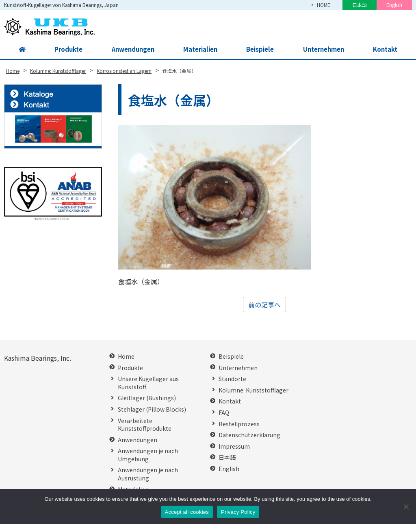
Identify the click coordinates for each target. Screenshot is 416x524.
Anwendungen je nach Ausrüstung (148, 474)
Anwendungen (130, 50)
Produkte (66, 50)
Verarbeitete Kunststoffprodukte (144, 425)
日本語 (359, 4)
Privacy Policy (238, 512)
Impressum (234, 446)
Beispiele (259, 50)
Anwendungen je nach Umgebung (148, 455)
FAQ (224, 413)
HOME (322, 4)
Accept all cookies (187, 512)
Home (126, 356)
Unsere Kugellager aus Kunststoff (148, 383)
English (394, 4)
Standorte (232, 379)
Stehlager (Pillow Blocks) (152, 409)
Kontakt (385, 50)
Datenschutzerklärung (249, 435)
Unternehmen (323, 50)
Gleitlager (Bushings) (147, 398)
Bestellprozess (239, 424)
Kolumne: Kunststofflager (253, 390)
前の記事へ (264, 304)
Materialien (199, 50)
